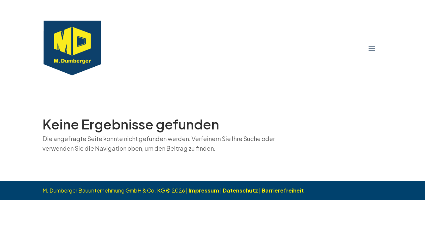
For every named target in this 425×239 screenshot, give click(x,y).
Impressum (204, 190)
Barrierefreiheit (283, 190)
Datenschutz (240, 190)
